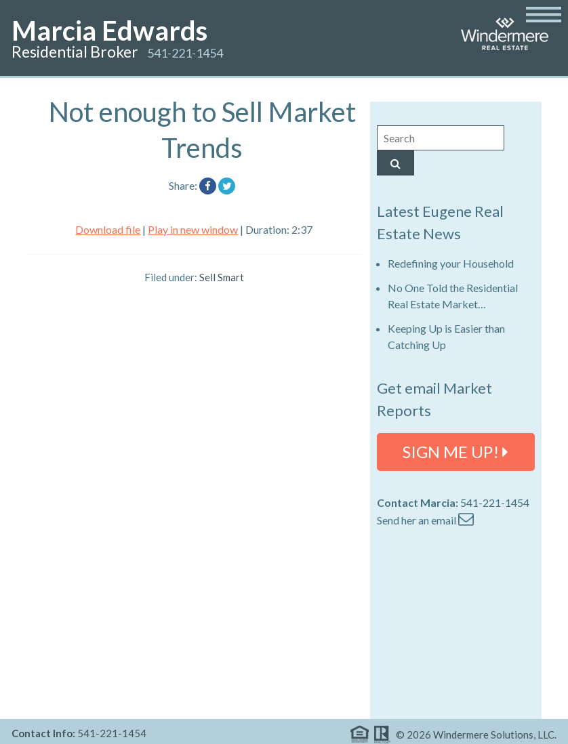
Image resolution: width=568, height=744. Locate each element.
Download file (107, 229)
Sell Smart (221, 277)
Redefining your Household (451, 263)
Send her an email (425, 520)
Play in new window (193, 229)
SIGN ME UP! (455, 451)
